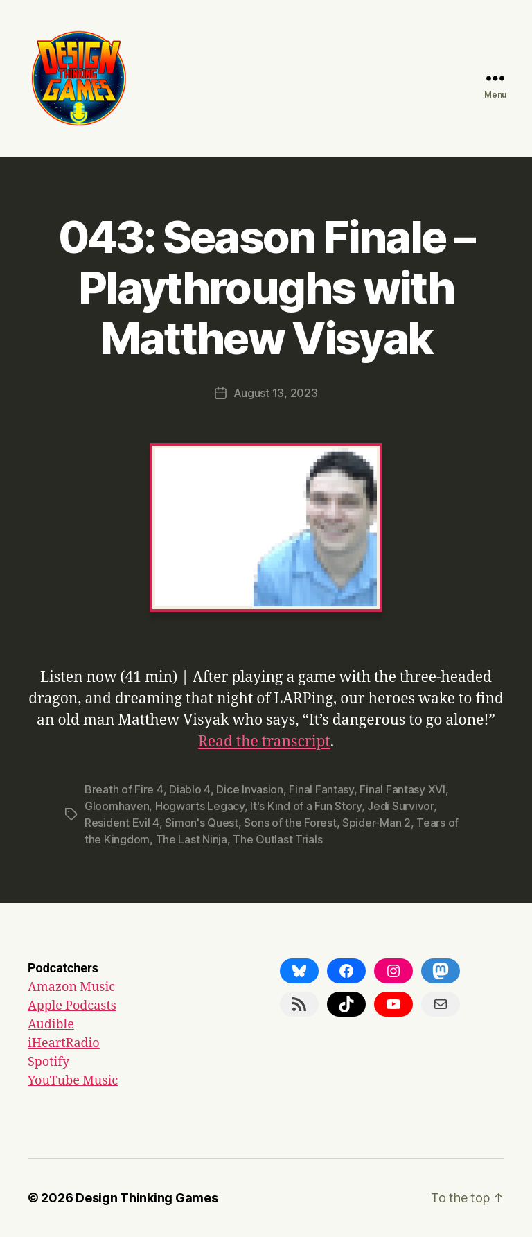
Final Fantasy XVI (402, 789)
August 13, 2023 (275, 393)
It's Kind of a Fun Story (306, 806)
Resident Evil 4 (122, 823)
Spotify (48, 1062)
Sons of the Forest (290, 823)
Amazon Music (71, 987)
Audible (51, 1025)
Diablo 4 (190, 789)
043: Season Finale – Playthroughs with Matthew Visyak (266, 287)
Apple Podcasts (72, 1006)
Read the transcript (264, 741)
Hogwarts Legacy (200, 806)
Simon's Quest (201, 823)
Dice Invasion (249, 789)
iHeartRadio (64, 1043)
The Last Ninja (191, 839)
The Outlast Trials (277, 839)
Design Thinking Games (147, 1198)
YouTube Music (73, 1081)
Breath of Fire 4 (124, 789)
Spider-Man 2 (376, 823)
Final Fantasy (321, 789)
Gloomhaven (117, 806)
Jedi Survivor (400, 806)
